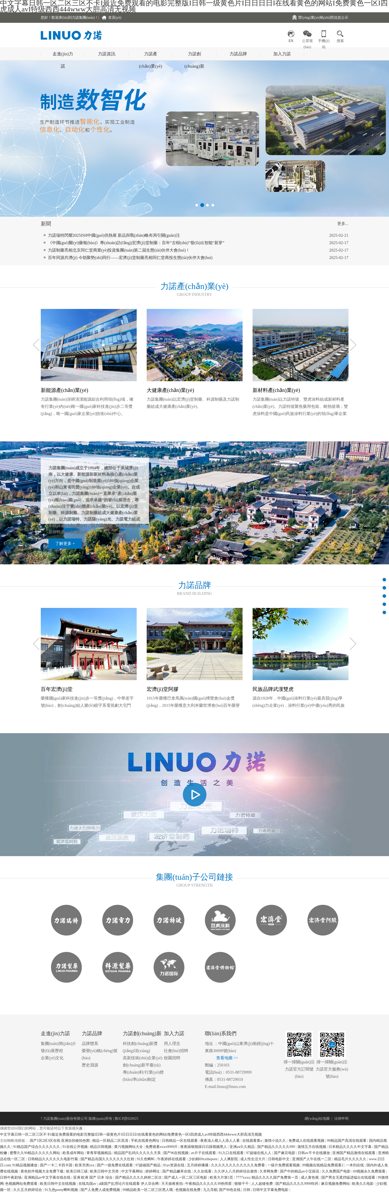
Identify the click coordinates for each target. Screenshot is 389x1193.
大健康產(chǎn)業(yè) (170, 390)
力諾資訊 (106, 53)
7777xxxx (243, 1177)
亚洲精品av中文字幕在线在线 (48, 1177)
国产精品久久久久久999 (276, 1147)
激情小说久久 (275, 1141)
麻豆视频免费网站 (336, 1184)
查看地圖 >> (227, 1058)
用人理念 (172, 1043)
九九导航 (210, 1190)
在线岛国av (87, 1184)
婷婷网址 (153, 1171)
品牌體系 (90, 1043)
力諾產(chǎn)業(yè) (150, 55)
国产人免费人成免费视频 (101, 1190)
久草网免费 (269, 1171)
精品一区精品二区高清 (110, 1141)
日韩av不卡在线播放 (314, 1153)
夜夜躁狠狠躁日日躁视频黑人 (204, 1147)
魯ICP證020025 (126, 1119)
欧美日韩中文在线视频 (58, 1184)
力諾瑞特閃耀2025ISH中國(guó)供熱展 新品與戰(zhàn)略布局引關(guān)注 (114, 241)
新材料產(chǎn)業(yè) (276, 390)
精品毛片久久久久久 (350, 1159)
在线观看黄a (252, 1141)
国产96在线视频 (176, 1153)
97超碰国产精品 (148, 1165)
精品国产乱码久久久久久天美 (138, 1153)
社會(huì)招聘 (176, 1051)
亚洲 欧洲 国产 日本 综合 (93, 1177)
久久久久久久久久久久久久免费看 (238, 1165)
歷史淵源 (90, 1065)
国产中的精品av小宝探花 (300, 1171)
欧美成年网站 (74, 1153)
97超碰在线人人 (259, 1153)
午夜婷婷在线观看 (172, 1159)
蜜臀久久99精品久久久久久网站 (35, 1153)
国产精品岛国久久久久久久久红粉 (108, 1159)
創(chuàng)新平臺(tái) (142, 1065)
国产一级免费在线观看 (115, 1165)
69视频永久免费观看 (369, 1171)
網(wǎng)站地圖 (317, 1119)
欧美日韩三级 (77, 1171)
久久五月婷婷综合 (28, 1190)
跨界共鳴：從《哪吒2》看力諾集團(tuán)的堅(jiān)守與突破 (101, 233)
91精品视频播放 (25, 1165)
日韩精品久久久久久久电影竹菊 (53, 1159)
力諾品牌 (238, 53)
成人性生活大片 (253, 1159)
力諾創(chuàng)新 (194, 55)
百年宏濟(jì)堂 (57, 689)
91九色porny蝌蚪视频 (62, 1190)
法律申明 (341, 1119)
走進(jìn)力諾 (63, 55)
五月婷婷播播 (198, 1165)
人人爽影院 (229, 1159)
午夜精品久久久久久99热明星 (209, 1184)
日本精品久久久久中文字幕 (350, 1147)
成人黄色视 (310, 1177)
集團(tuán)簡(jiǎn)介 (58, 1043)
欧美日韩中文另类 (105, 1171)
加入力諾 (282, 53)
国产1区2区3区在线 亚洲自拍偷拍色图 (60, 1141)
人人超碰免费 (262, 1184)
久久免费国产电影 (337, 1171)
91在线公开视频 (76, 1147)
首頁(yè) (114, 17)
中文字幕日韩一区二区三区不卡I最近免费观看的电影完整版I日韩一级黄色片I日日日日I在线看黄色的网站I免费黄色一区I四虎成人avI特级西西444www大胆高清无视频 (131, 1134)
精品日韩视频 (101, 1147)
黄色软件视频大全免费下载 (43, 1171)
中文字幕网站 (132, 1171)
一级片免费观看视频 (284, 1165)
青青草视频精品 (99, 1153)
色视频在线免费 (188, 1190)
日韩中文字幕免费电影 (271, 1190)
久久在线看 (203, 1171)
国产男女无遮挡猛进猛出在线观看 (348, 1177)
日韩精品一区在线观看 (180, 1141)
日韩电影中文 (279, 1159)
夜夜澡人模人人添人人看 (220, 1141)
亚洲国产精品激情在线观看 (354, 1153)
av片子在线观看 (204, 1153)
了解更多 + (65, 543)
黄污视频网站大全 (129, 1147)
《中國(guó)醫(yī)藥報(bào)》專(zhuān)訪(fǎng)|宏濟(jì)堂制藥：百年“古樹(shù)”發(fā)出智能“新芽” (136, 248)
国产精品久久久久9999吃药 (297, 1184)
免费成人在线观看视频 (306, 1141)
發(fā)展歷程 (52, 1051)
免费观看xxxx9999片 (162, 1147)
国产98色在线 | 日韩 (235, 1190)
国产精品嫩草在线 (177, 1171)
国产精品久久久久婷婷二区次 (139, 1177)
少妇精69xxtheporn (203, 1159)
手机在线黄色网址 (146, 1141)
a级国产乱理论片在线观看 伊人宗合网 (129, 1184)
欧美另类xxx (85, 1165)
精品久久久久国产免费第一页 (275, 1177)
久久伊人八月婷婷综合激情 (236, 1171)
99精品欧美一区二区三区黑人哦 (148, 1190)
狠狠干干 (242, 1184)
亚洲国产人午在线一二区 (312, 1159)
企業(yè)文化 (52, 1058)
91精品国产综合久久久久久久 (37, 1147)
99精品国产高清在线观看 (347, 1141)
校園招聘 (172, 1058)
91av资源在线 (174, 1165)
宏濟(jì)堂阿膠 (162, 689)
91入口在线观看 (231, 1153)
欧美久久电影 (363, 1184)
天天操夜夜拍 (172, 1184)
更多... (342, 223)
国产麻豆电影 (285, 1153)
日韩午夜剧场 (11, 1177)
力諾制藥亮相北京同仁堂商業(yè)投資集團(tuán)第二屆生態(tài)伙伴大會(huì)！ (119, 256)
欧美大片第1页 (222, 1177)
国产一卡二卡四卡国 (56, 1165)
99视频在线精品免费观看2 (323, 1165)
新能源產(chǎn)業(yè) (64, 390)
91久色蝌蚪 (146, 1159)
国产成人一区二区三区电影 (186, 1177)
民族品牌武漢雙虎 (273, 689)
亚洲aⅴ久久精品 (243, 1147)
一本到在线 (355, 1165)
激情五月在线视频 (312, 1147)
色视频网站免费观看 (21, 1184)
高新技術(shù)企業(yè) (143, 1058)
